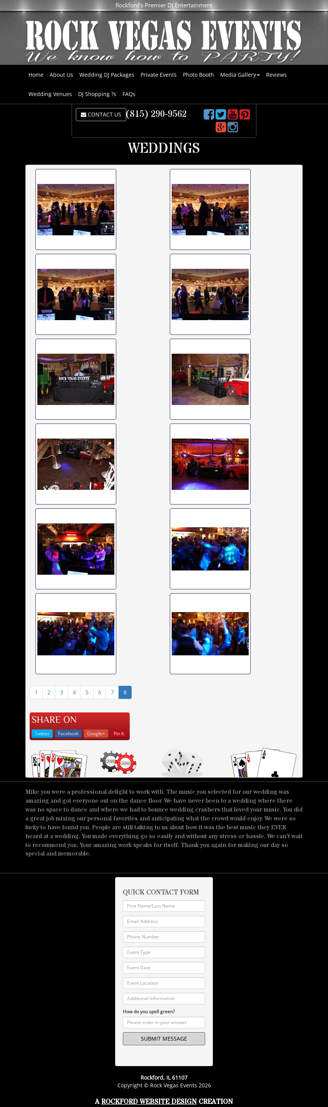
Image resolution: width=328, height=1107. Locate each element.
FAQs (129, 94)
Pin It (119, 733)
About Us (61, 74)
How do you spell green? (149, 1011)
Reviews (276, 74)
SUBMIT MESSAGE (164, 1038)
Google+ (96, 733)
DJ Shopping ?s (97, 94)
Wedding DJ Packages (106, 74)
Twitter (42, 733)
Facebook (68, 733)
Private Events (159, 74)
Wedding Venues (50, 94)
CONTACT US (101, 114)
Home (36, 74)
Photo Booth (198, 74)
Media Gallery (240, 74)
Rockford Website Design (149, 1102)
